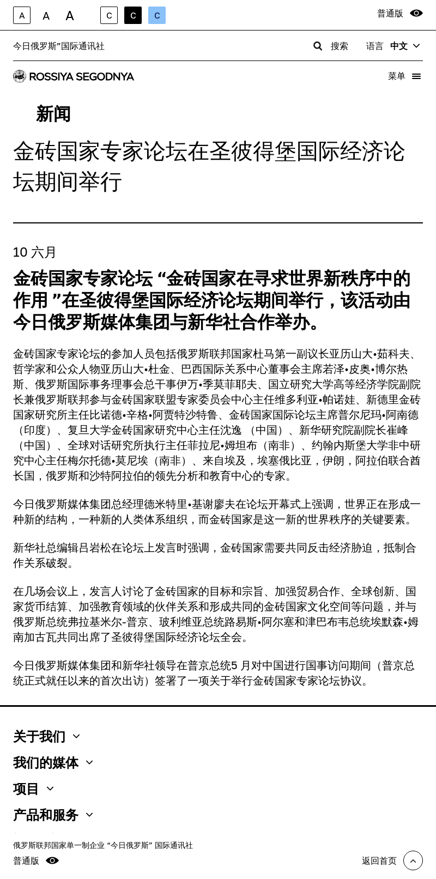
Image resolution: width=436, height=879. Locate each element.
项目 (33, 788)
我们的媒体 (53, 762)
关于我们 (46, 736)
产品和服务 (53, 814)
